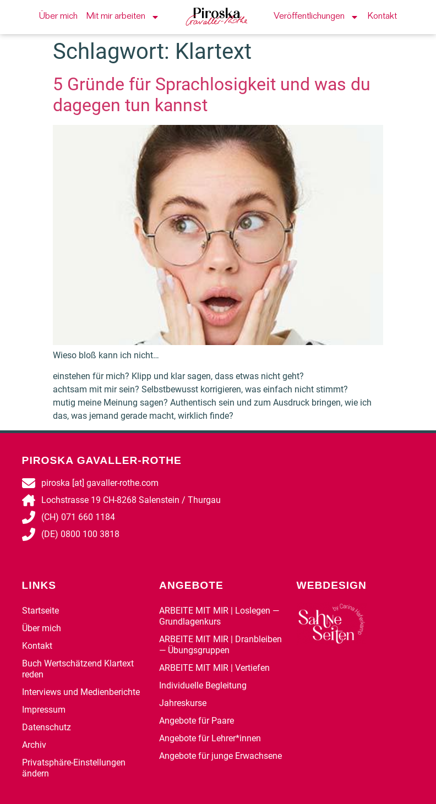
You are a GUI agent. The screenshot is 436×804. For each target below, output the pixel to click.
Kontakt (382, 17)
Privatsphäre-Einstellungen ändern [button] (74, 768)
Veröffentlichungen (316, 17)
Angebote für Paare (196, 720)
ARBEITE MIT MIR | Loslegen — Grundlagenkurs (219, 616)
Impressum (44, 709)
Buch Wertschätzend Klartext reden (78, 669)
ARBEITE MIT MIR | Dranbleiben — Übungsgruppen (220, 644)
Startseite (40, 610)
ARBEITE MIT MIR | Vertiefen (214, 668)
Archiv (34, 745)
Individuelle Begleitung (203, 685)
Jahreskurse (182, 703)
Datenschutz (46, 727)
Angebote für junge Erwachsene (220, 756)
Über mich (58, 17)
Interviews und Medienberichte (81, 692)
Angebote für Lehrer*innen (210, 738)
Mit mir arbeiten (123, 17)
